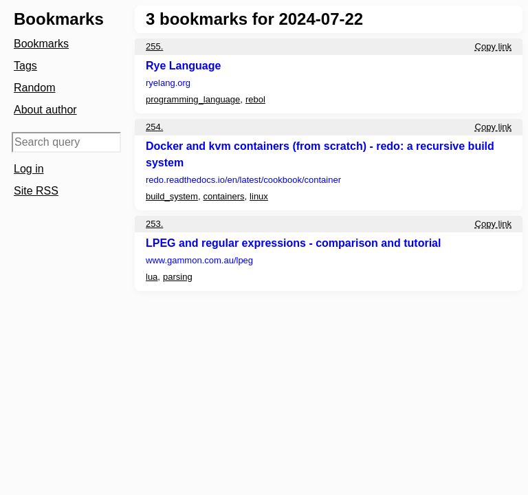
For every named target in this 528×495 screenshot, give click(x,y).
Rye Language (183, 66)
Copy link (493, 46)
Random (34, 88)
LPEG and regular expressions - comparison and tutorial (293, 243)
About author (45, 110)
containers (224, 196)
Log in (29, 169)
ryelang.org (168, 83)
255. (154, 46)
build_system (172, 196)
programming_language (193, 99)
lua (151, 277)
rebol (255, 99)
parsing (177, 277)
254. (154, 127)
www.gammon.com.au (199, 260)
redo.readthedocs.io (243, 180)
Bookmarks (41, 44)
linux (259, 196)
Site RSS (36, 191)
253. (154, 224)
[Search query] (66, 142)
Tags (25, 66)
